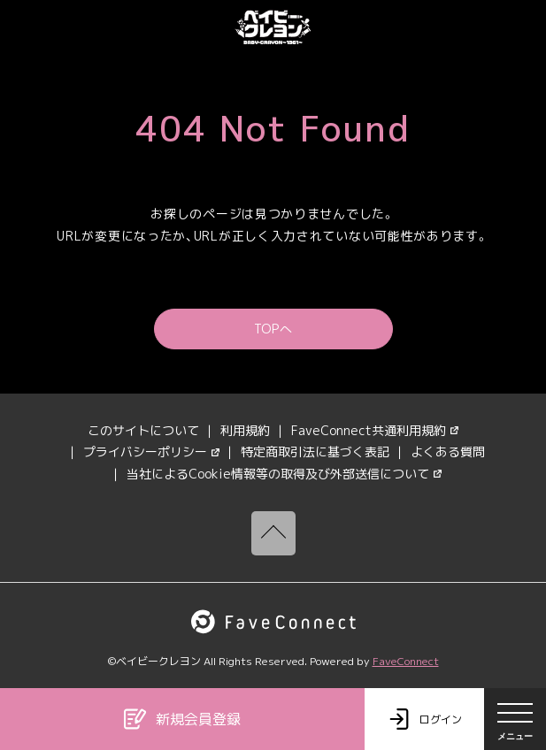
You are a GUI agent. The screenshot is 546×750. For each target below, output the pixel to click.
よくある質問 (448, 451)
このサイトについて (143, 430)
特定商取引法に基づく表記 (315, 451)
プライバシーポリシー (151, 451)
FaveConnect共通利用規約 (374, 430)
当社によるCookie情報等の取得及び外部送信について (284, 473)
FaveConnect (406, 661)
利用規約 (245, 430)
